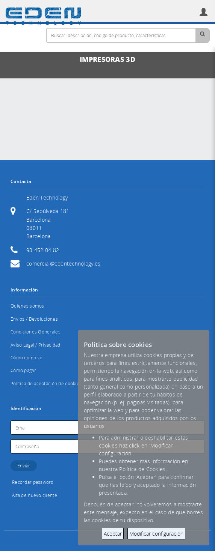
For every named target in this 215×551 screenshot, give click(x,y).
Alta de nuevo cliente (34, 495)
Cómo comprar (26, 357)
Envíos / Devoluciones (34, 319)
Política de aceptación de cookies (46, 383)
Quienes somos (27, 306)
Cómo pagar (23, 370)
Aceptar (113, 533)
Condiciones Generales (36, 332)
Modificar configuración (156, 533)
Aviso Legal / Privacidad (36, 345)
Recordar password (33, 482)
